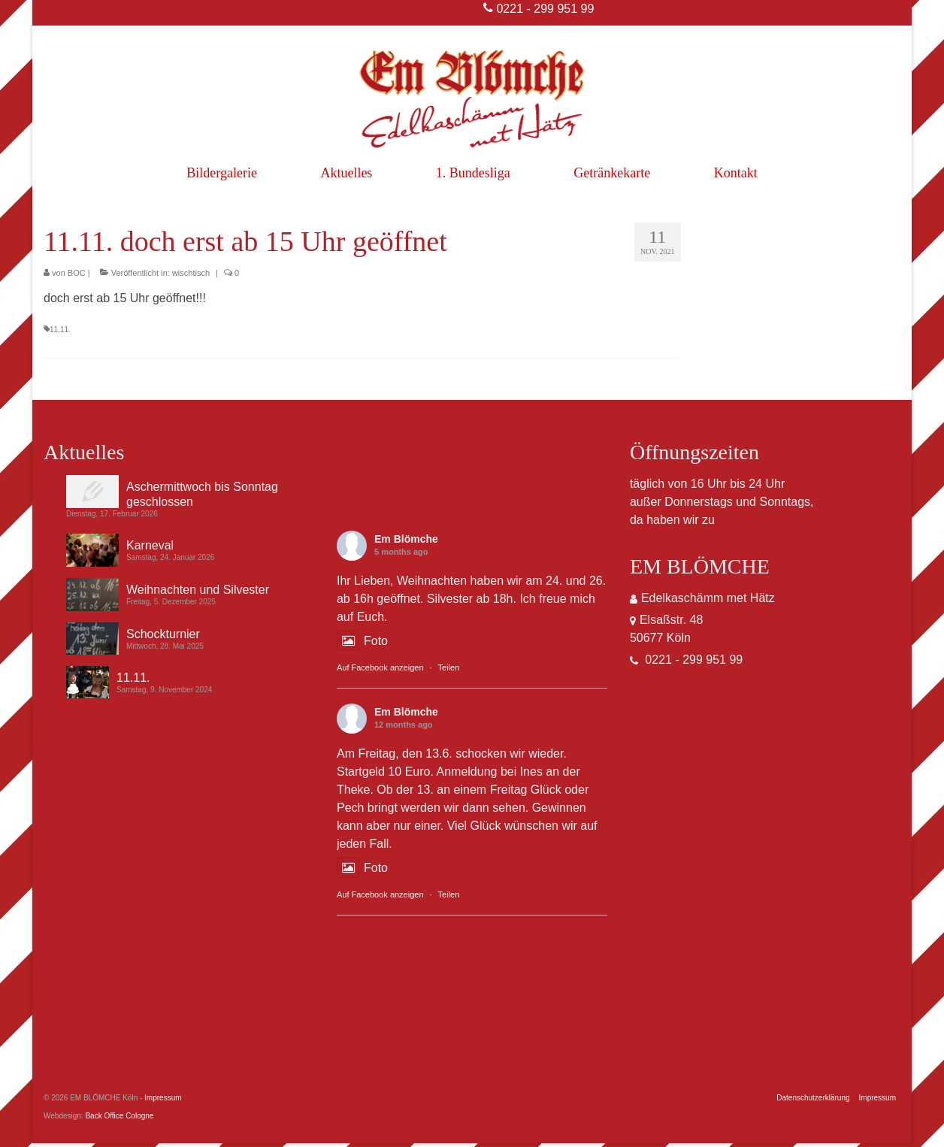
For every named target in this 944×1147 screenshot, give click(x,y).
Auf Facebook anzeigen (380, 667)
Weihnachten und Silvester (197, 589)
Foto (362, 640)
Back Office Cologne (119, 1116)
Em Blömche (406, 539)
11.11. (60, 329)
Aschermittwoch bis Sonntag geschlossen (202, 494)
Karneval (150, 545)
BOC (77, 272)
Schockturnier (163, 634)
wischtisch (191, 272)
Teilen (449, 667)
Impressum (162, 1098)
